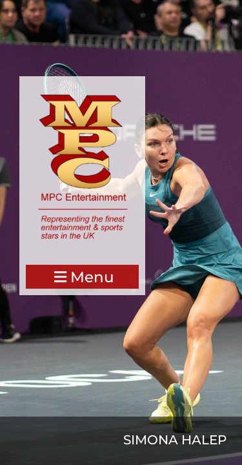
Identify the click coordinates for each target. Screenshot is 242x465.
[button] (82, 277)
